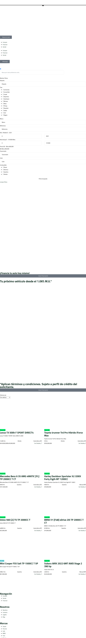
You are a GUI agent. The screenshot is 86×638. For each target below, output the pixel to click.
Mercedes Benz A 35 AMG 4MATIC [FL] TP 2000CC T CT (19, 477)
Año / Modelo (3, 133)
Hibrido (6, 174)
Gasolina (6, 172)
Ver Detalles (38, 443)
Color (1, 158)
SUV (5, 113)
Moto (5, 104)
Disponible (2, 430)
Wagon (5, 115)
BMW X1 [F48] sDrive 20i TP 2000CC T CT (64, 521)
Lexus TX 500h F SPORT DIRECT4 (17, 432)
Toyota (4, 626)
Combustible (3, 165)
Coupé (5, 94)
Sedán (5, 110)
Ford (4, 636)
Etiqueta (2, 80)
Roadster (6, 108)
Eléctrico (6, 170)
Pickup (5, 106)
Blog (4, 617)
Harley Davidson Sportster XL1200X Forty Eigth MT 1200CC (62, 477)
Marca (1, 119)
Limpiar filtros (3, 182)
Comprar (5, 42)
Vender (4, 47)
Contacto (5, 612)
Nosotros (5, 610)
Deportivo (6, 97)
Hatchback (6, 99)
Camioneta (6, 90)
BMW (4, 633)
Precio (1, 146)
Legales (5, 615)
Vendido (2, 561)
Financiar (5, 45)
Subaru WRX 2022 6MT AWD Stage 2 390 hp (63, 565)
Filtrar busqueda (43, 179)
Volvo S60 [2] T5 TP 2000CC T (15, 520)
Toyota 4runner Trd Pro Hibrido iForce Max (63, 434)
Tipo (1, 87)
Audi (4, 631)
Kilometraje (3, 140)
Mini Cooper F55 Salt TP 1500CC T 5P (19, 563)
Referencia (3, 126)
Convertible (7, 92)
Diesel (5, 167)
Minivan (6, 101)
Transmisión (3, 151)
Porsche (5, 629)
